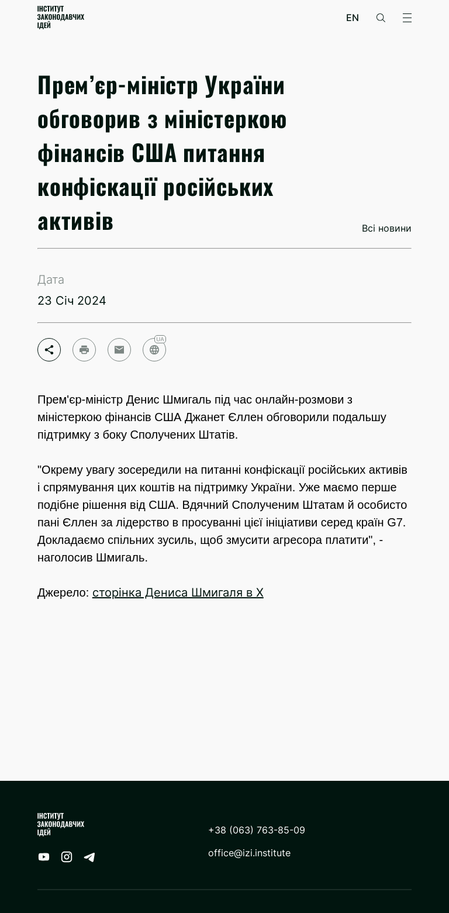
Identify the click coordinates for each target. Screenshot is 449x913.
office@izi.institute (249, 853)
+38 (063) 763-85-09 (256, 830)
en (352, 17)
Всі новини (387, 228)
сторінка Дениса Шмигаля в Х (178, 592)
